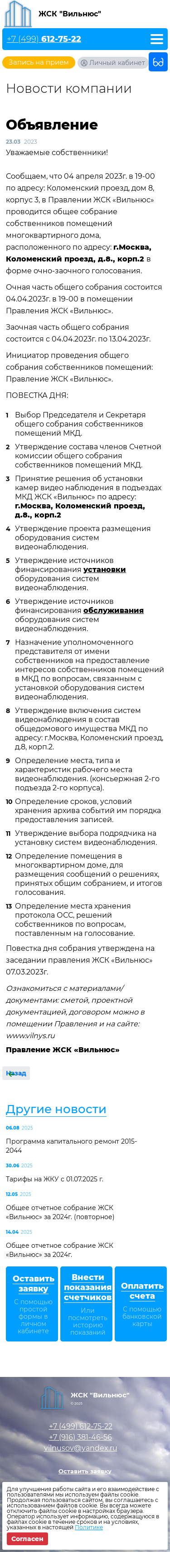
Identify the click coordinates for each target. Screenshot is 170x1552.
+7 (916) (80, 1437)
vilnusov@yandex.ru (80, 1448)
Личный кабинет (117, 63)
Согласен (27, 1539)
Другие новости (56, 1109)
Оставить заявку (85, 1471)
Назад (16, 1073)
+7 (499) (44, 39)
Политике (89, 1527)
